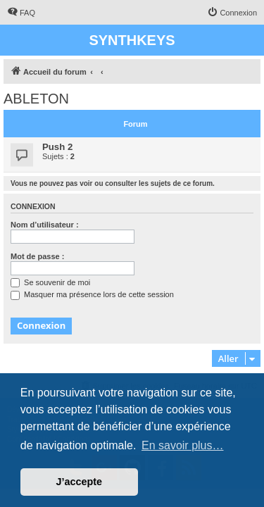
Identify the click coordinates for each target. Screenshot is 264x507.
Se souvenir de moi (50, 282)
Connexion (33, 206)
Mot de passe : (37, 256)
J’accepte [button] (79, 481)
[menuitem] (21, 12)
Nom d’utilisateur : (45, 224)
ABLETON (36, 98)
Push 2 (57, 147)
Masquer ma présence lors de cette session (92, 294)
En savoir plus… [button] (183, 445)
